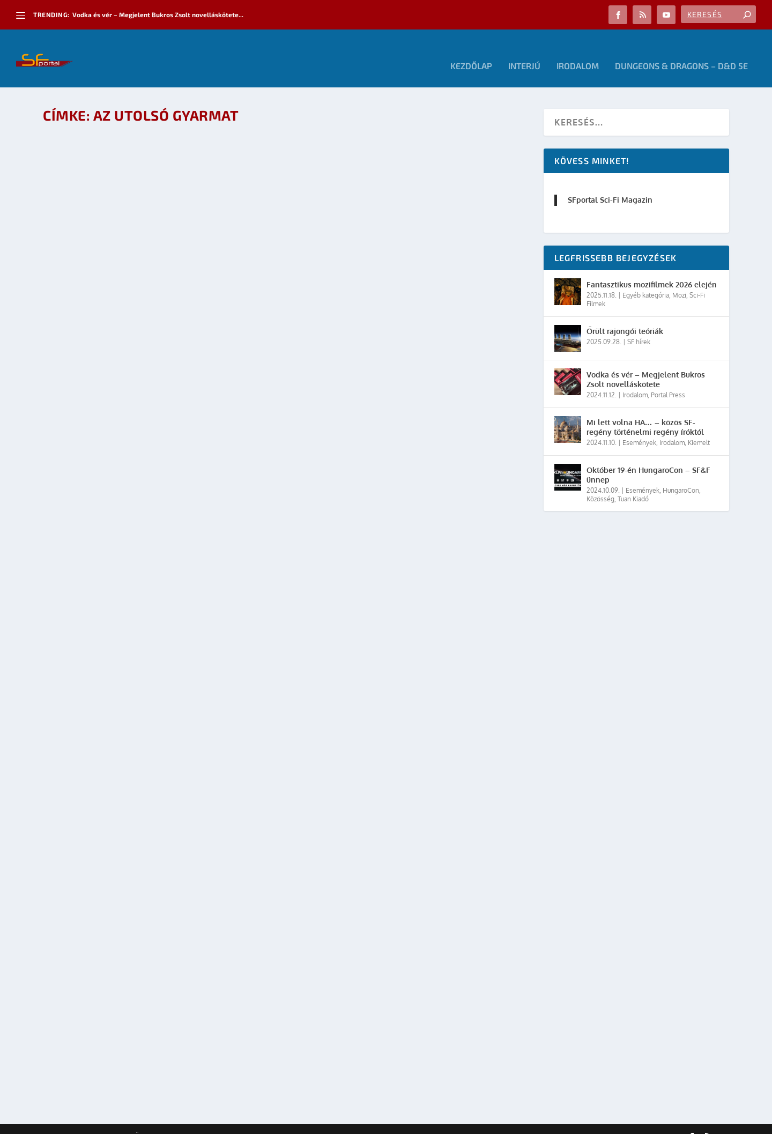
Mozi (679, 280)
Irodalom (577, 51)
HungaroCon (681, 475)
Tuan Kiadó (633, 483)
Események (639, 428)
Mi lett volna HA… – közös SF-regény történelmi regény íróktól (645, 411)
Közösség (600, 483)
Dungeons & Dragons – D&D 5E (681, 51)
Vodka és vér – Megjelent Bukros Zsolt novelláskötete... (157, 14)
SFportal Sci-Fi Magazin (610, 184)
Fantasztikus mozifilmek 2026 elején (652, 269)
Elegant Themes (102, 1121)
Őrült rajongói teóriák (625, 315)
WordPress (195, 1121)
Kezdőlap (471, 51)
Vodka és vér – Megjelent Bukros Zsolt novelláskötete (646, 363)
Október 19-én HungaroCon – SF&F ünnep (648, 459)
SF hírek (638, 326)
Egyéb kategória (645, 280)
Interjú (524, 51)
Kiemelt (699, 428)
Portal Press (668, 380)
